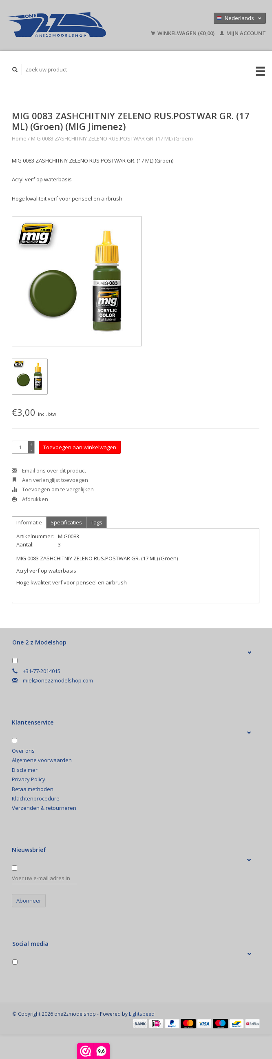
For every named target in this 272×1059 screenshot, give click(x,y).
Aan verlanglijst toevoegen (50, 480)
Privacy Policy (28, 779)
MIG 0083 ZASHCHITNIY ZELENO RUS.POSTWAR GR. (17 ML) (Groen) (111, 138)
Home (19, 138)
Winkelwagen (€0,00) (183, 33)
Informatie (29, 522)
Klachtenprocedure (36, 798)
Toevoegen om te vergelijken (53, 489)
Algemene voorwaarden (42, 760)
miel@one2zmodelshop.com (58, 680)
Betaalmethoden (32, 789)
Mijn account (243, 33)
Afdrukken (30, 499)
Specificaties (66, 522)
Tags (96, 522)
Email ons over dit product (49, 470)
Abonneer (28, 900)
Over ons (23, 750)
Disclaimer (25, 770)
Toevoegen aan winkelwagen (79, 447)
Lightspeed (142, 1013)
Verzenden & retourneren (44, 808)
